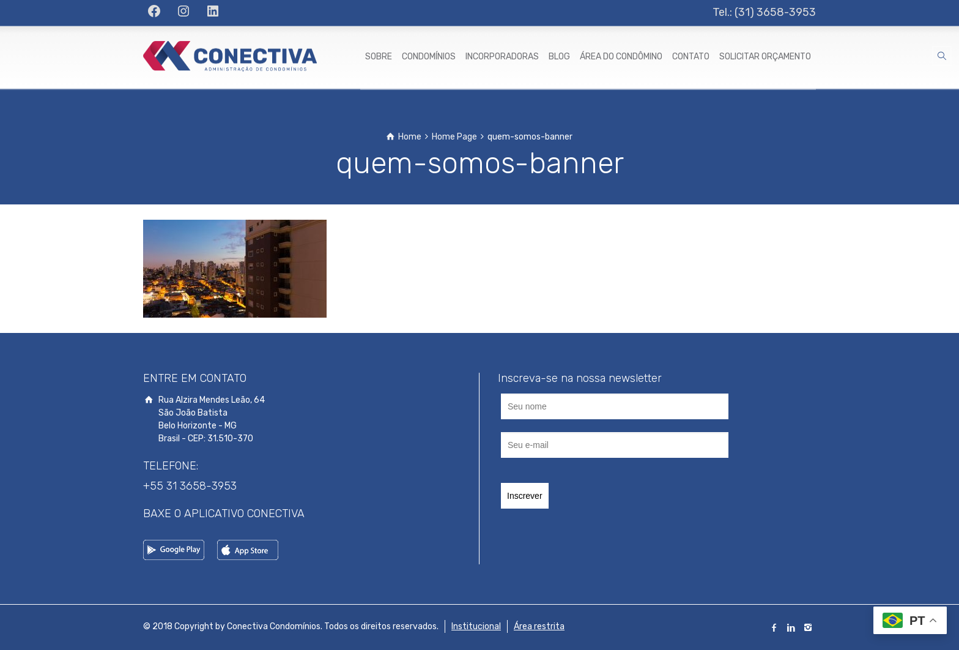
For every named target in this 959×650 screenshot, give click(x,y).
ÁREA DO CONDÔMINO (621, 56)
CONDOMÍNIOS (429, 56)
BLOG (559, 56)
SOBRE (378, 56)
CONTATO (690, 56)
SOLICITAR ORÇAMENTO (765, 56)
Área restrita (539, 626)
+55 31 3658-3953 (190, 486)
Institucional (476, 626)
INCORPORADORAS (502, 56)
